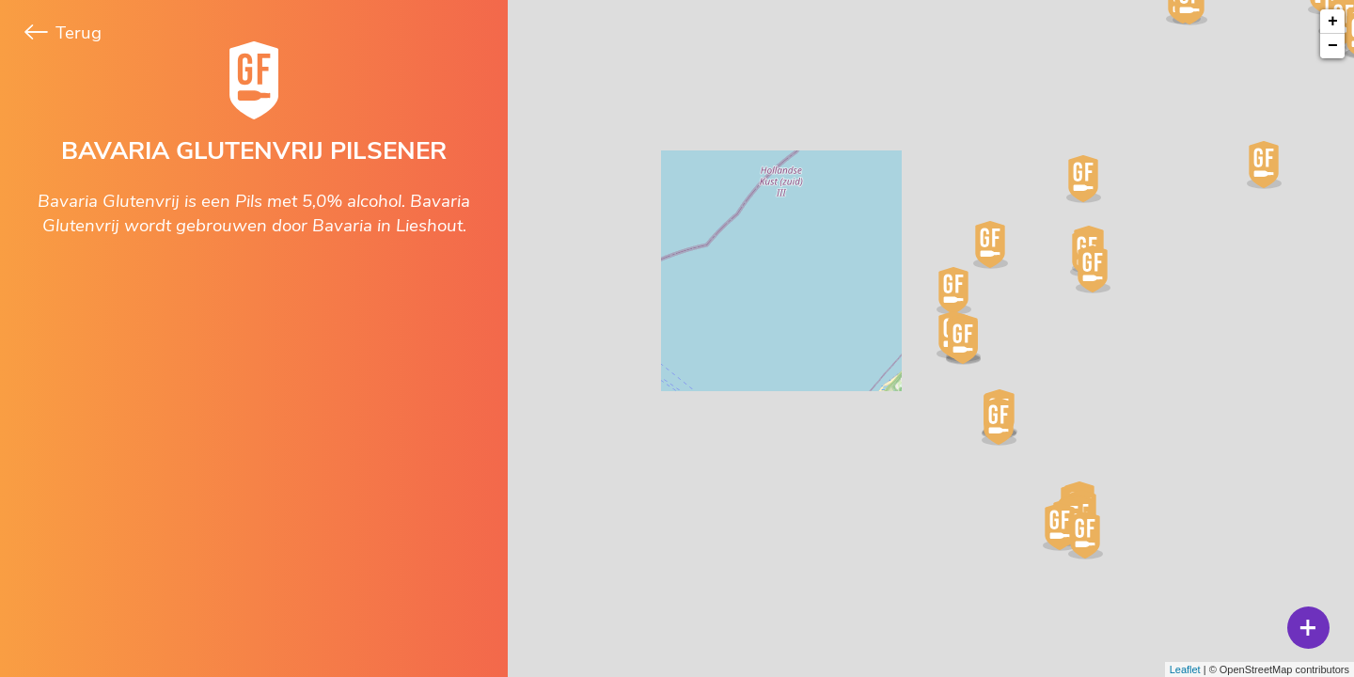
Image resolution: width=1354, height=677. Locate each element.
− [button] (1333, 46)
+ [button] (1333, 21)
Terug (63, 33)
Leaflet (1185, 669)
